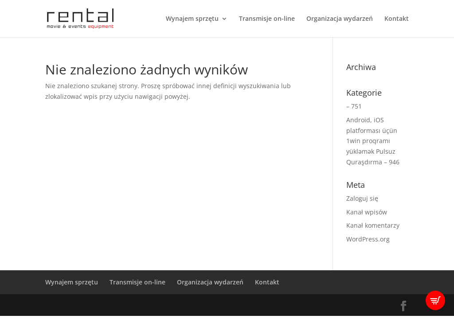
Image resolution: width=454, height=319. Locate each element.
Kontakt (396, 19)
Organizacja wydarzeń (339, 19)
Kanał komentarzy (372, 225)
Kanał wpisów (366, 212)
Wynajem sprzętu (192, 19)
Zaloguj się (362, 198)
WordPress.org (368, 239)
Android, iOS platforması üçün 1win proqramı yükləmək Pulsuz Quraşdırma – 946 (372, 141)
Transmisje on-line (267, 19)
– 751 (354, 106)
